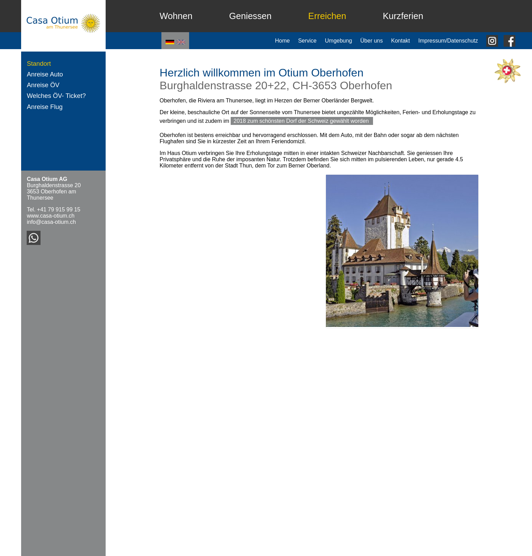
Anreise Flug (44, 106)
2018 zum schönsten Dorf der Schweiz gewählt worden (301, 121)
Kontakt (400, 41)
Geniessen (250, 16)
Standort (39, 63)
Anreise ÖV (43, 85)
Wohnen (176, 16)
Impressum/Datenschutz (448, 41)
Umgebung (338, 41)
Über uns (371, 41)
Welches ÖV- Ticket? (56, 95)
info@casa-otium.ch (51, 222)
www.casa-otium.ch (50, 216)
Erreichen (327, 16)
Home (282, 41)
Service (307, 41)
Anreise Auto (45, 74)
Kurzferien (403, 16)
